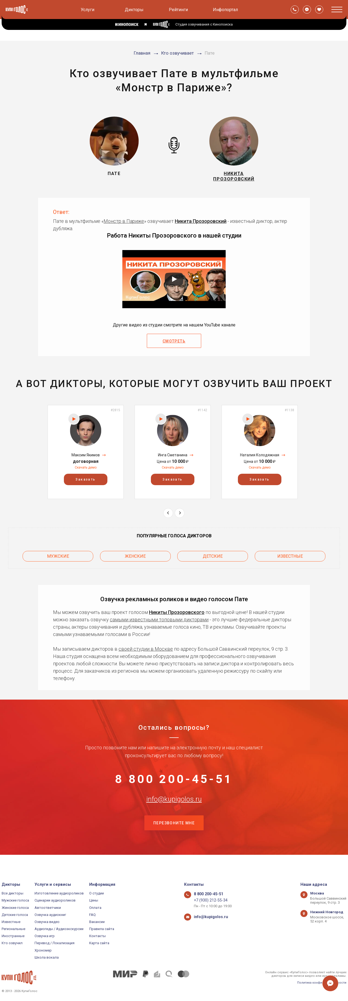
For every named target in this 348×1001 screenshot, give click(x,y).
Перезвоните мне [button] (174, 836)
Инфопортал (225, 9)
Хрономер (43, 950)
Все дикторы (12, 893)
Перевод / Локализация (54, 943)
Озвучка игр (45, 936)
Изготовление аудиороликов (59, 893)
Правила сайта (101, 929)
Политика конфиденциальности (321, 982)
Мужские (58, 557)
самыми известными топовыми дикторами (159, 620)
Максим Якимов (86, 458)
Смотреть (174, 344)
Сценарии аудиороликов (55, 900)
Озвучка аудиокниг (50, 915)
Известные (290, 557)
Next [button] (180, 516)
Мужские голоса (15, 900)
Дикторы (134, 9)
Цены (93, 900)
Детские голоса (15, 915)
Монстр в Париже (124, 224)
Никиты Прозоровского (176, 613)
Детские (213, 557)
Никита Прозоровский (200, 224)
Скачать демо (86, 471)
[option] (86, 455)
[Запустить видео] (174, 282)
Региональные (13, 929)
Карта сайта (99, 943)
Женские (135, 557)
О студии (96, 893)
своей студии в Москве (146, 649)
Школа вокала (47, 957)
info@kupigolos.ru (174, 809)
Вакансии (97, 922)
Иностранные (13, 936)
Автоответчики (48, 908)
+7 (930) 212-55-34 (208, 900)
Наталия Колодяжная (259, 458)
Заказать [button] (85, 482)
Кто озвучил (12, 943)
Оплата (95, 908)
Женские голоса (15, 908)
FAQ (92, 915)
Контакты (97, 936)
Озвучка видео (47, 922)
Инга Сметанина (172, 458)
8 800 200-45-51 (174, 782)
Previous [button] (168, 516)
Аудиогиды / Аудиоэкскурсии (59, 929)
